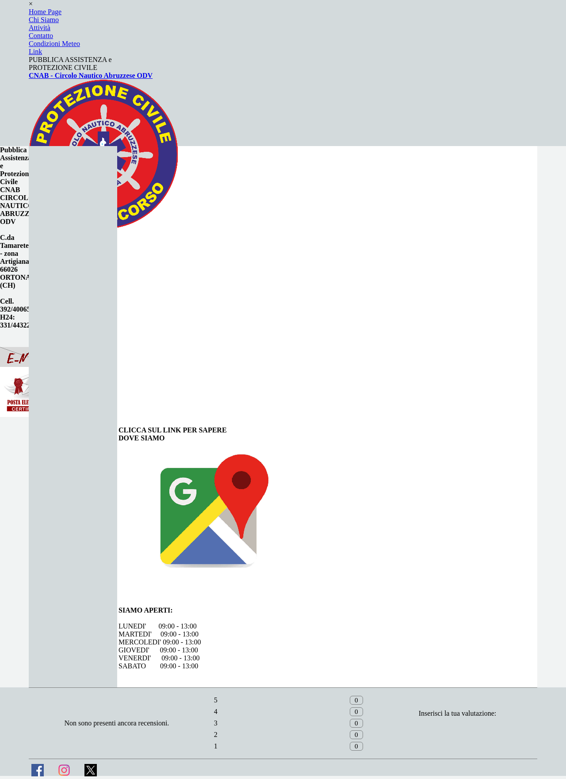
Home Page (45, 11)
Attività (39, 27)
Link (35, 51)
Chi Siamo (44, 19)
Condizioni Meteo (54, 43)
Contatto (41, 35)
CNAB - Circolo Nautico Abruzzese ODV (91, 75)
